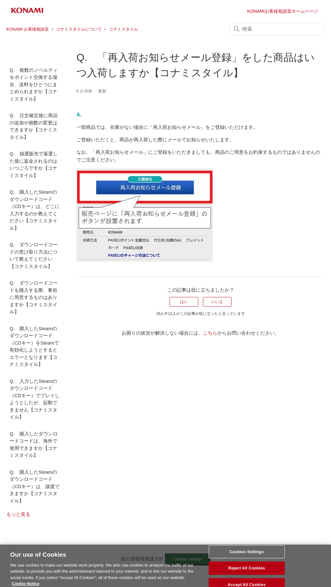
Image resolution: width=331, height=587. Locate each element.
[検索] (277, 29)
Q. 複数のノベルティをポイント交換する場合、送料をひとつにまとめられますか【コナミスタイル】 (34, 84)
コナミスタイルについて (79, 29)
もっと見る (18, 514)
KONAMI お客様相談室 (27, 29)
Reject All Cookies (246, 572)
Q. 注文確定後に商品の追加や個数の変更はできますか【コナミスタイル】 (34, 126)
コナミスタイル (123, 29)
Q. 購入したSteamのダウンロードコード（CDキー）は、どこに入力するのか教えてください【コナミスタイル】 (35, 210)
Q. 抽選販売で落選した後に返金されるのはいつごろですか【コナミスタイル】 (34, 164)
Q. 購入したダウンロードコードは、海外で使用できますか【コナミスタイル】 (34, 444)
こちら (210, 333)
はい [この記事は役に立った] (184, 302)
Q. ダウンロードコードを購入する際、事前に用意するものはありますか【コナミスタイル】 (34, 297)
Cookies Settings (246, 556)
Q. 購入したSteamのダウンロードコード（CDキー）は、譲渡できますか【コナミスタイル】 (35, 486)
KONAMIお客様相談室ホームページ (282, 11)
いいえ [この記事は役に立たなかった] (217, 302)
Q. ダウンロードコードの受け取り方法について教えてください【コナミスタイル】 (34, 255)
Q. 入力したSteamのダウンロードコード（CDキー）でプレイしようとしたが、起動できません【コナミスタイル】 (35, 399)
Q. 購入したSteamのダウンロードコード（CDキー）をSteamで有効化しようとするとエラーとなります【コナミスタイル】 (34, 346)
